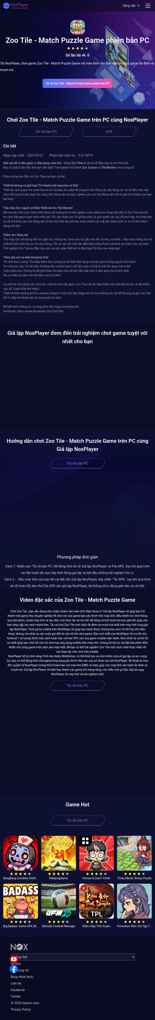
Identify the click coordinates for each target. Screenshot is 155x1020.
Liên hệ (16, 983)
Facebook (18, 990)
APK (108, 131)
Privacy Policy (21, 1009)
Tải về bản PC (46, 131)
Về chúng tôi (20, 970)
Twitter (16, 996)
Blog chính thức (22, 977)
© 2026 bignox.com (25, 1003)
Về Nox (16, 964)
